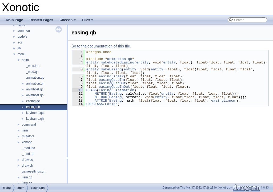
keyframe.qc (34, 113)
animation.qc (35, 77)
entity (92, 62)
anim (25, 60)
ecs (20, 42)
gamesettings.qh (33, 171)
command (29, 124)
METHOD (101, 93)
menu (22, 54)
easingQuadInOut (114, 86)
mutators (28, 136)
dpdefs (22, 36)
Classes (68, 21)
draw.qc (27, 160)
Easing (105, 90)
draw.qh (27, 165)
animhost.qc (34, 89)
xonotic (27, 142)
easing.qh (33, 107)
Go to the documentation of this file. (101, 46)
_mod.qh (32, 72)
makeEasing (111, 69)
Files (88, 21)
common (24, 31)
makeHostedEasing (117, 62)
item (25, 130)
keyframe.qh (35, 119)
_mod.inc (32, 66)
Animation (124, 90)
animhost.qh (34, 95)
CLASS (91, 90)
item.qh (27, 183)
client (21, 25)
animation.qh (35, 83)
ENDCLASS (94, 104)
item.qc (27, 177)
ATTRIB (101, 100)
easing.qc (33, 101)
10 (77, 90)
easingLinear (111, 76)
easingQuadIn (111, 79)
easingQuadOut (112, 83)
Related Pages (41, 20)
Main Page (14, 20)
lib (19, 48)
